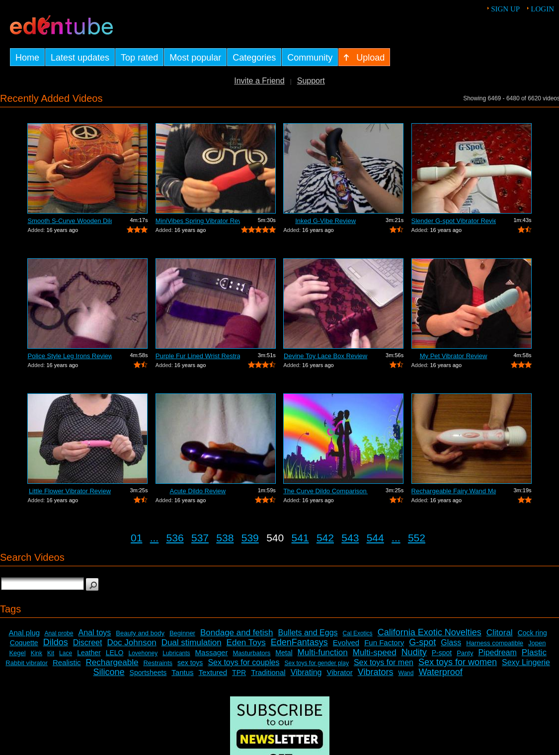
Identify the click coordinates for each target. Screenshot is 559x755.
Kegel (17, 653)
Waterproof (440, 672)
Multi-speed (375, 652)
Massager (211, 652)
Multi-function (323, 652)
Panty (465, 653)
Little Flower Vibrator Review (70, 491)
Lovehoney (143, 653)
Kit (50, 653)
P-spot (442, 653)
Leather (88, 653)
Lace (65, 653)
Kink (36, 653)
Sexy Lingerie (526, 662)
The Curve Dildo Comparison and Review (325, 491)
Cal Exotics (358, 633)
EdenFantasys (299, 642)
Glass (451, 642)
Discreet (87, 642)
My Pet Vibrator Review (453, 356)
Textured (213, 672)
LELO (115, 653)
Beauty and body (140, 633)
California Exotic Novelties (429, 632)
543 (350, 537)
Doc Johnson (131, 642)
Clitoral (499, 632)
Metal (283, 653)
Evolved (346, 642)
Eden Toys (246, 642)
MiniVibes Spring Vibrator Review (198, 221)
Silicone (109, 672)
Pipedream (497, 652)
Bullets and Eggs (308, 632)
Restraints (157, 663)
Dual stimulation (191, 642)
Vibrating (306, 672)
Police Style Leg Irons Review (69, 356)
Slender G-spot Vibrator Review (453, 221)
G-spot (422, 642)
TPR (239, 673)
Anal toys (94, 632)
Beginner (182, 633)
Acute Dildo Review (197, 491)
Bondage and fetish (236, 632)
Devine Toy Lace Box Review (325, 356)
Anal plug (24, 632)
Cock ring (532, 633)
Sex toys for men (383, 662)
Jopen (537, 643)
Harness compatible (494, 643)
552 (416, 537)
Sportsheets (148, 673)
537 (200, 537)
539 (250, 537)
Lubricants (176, 653)
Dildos (55, 642)
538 (225, 537)
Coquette (24, 643)
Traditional (268, 672)
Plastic (534, 652)
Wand (406, 673)
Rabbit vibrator (26, 663)
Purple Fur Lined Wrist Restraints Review (198, 356)
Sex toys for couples (243, 662)
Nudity (414, 652)
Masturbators (251, 653)
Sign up (505, 9)
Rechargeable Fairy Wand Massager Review (453, 491)
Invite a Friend (259, 80)
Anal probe (58, 633)
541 (300, 537)
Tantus (182, 672)
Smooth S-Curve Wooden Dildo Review (69, 221)
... (154, 537)
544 (375, 537)
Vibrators (376, 672)
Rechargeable (112, 662)
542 (325, 537)
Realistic (67, 662)
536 (175, 537)
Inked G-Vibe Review (325, 221)
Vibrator (340, 672)
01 (136, 537)
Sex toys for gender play (316, 663)
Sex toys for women (457, 662)
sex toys (190, 663)
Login (542, 9)
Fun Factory (384, 642)
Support (311, 80)
